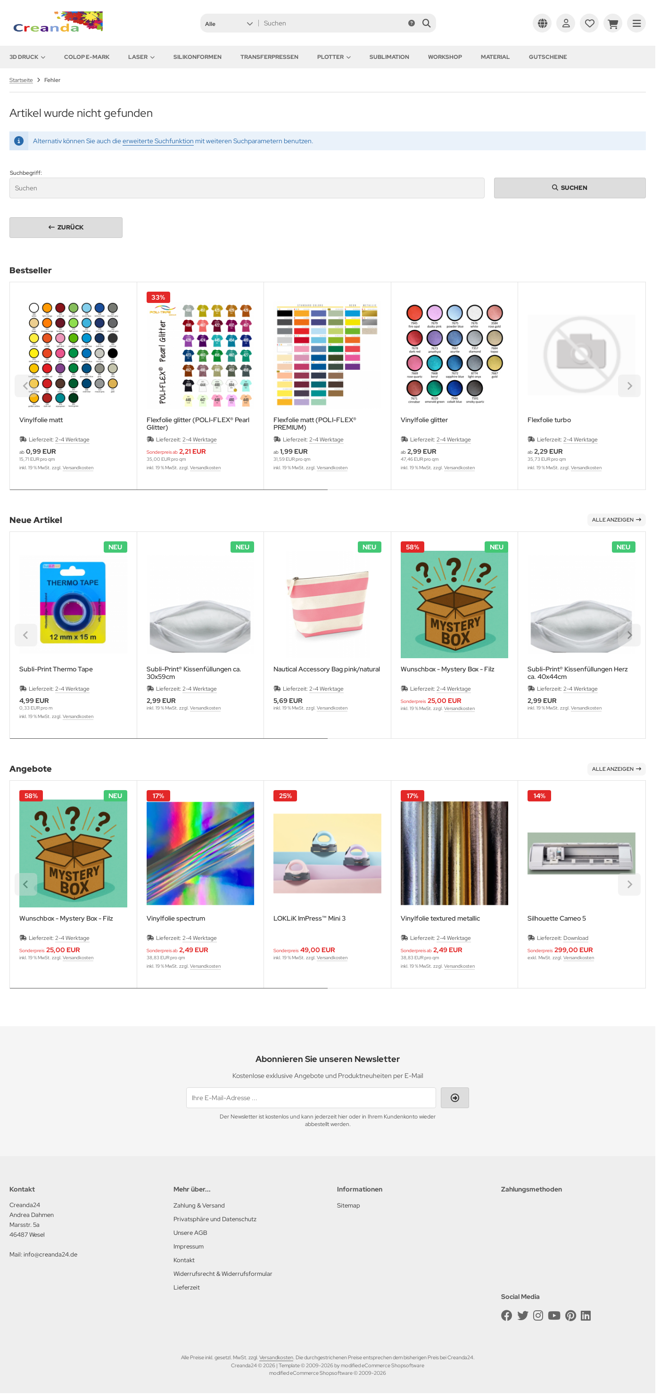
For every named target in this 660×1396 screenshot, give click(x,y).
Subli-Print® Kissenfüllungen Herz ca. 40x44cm (578, 672)
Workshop (445, 57)
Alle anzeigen (616, 519)
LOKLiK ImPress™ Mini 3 (309, 918)
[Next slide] (629, 386)
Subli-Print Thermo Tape (56, 669)
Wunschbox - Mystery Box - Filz (448, 669)
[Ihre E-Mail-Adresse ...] (311, 1097)
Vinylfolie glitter (424, 420)
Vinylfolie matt (41, 420)
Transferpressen (269, 57)
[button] (229, 23)
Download (575, 938)
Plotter (334, 57)
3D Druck (27, 57)
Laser (141, 57)
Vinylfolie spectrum (176, 918)
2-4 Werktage (72, 439)
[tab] (169, 497)
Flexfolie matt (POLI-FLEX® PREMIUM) (314, 423)
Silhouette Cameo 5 (557, 918)
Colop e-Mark (86, 57)
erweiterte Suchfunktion (158, 141)
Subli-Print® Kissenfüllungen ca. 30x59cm (194, 672)
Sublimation (389, 57)
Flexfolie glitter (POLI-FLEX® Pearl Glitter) (198, 423)
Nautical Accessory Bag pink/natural (326, 669)
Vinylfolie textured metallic (440, 918)
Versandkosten (78, 468)
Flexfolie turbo (549, 420)
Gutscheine (548, 57)
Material (495, 57)
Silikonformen (197, 57)
